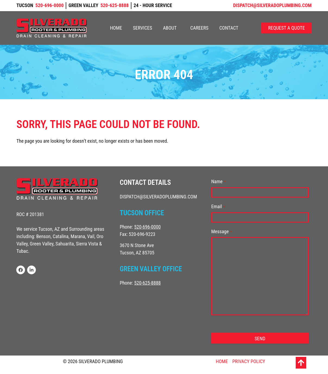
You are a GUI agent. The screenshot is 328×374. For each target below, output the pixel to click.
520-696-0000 (147, 227)
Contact (228, 28)
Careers (199, 28)
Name (218, 182)
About (171, 28)
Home (116, 28)
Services (142, 28)
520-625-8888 (147, 283)
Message (221, 232)
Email (218, 207)
